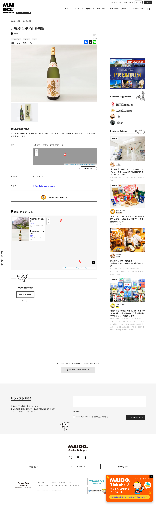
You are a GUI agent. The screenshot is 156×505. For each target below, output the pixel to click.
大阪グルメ (90, 8)
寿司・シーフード (137, 271)
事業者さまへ (33, 467)
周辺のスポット (28, 43)
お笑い (117, 318)
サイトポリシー (43, 485)
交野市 (32, 224)
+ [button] (36, 151)
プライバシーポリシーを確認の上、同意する (92, 417)
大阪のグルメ (125, 271)
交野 (31, 236)
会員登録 (53, 483)
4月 (34, 226)
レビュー (18, 43)
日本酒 (26, 39)
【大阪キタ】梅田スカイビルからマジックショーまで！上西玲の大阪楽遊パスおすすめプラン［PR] (126, 172)
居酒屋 (112, 274)
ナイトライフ (102, 8)
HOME (13, 21)
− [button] (36, 154)
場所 (18, 21)
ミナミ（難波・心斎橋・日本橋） (131, 324)
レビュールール (25, 301)
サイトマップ (74, 485)
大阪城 (118, 327)
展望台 (133, 177)
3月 (30, 226)
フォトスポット (126, 321)
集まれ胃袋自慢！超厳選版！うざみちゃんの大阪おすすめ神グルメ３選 (126, 263)
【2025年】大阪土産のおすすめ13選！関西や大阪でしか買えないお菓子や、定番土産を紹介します (127, 219)
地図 (12, 43)
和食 (117, 271)
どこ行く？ (78, 8)
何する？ (68, 8)
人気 (126, 177)
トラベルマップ (139, 8)
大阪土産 (118, 224)
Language (148, 2)
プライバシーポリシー (59, 485)
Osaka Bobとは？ (117, 2)
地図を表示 (88, 169)
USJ (111, 318)
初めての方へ (128, 2)
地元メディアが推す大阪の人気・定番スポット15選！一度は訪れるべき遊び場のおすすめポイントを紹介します (127, 313)
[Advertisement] (127, 39)
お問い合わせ (123, 467)
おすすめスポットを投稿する (78, 370)
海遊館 (131, 330)
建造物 (124, 330)
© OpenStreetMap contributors (86, 164)
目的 (118, 274)
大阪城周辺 (125, 327)
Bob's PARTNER (78, 467)
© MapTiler (73, 164)
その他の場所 (27, 21)
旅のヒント (125, 8)
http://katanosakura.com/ (44, 186)
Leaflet (66, 164)
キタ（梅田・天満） (116, 177)
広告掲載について (65, 483)
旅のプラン (114, 8)
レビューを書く (25, 295)
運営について (42, 483)
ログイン (138, 2)
